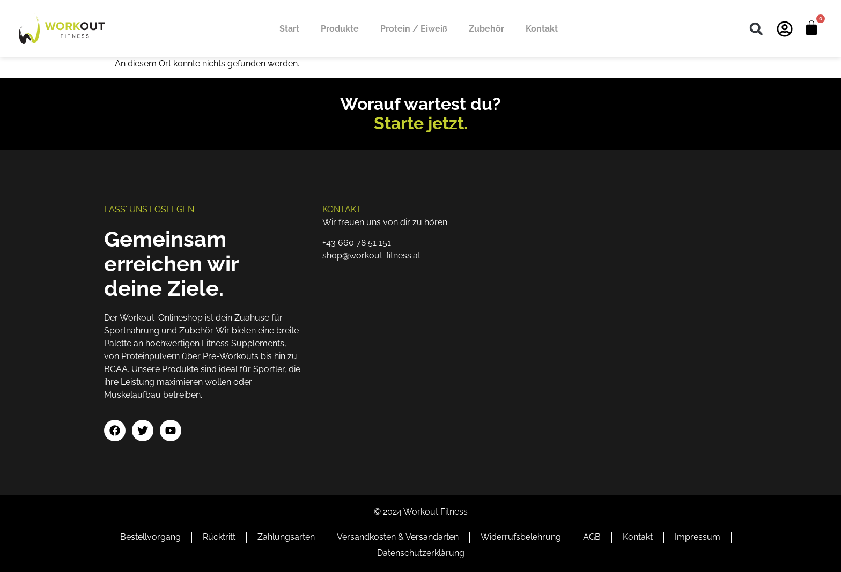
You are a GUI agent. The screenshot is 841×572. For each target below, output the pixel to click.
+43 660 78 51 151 (356, 242)
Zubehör (486, 29)
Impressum (697, 537)
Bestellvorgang (150, 537)
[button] (756, 29)
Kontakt (542, 29)
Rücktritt (219, 537)
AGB (592, 537)
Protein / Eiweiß (413, 29)
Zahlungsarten (286, 537)
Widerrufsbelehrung (521, 537)
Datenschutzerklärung (420, 553)
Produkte (340, 29)
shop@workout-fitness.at (371, 255)
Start (289, 29)
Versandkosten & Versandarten (398, 537)
